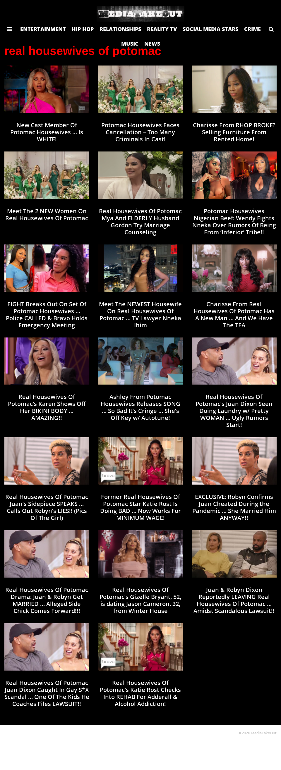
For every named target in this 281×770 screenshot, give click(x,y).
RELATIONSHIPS (120, 28)
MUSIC (129, 43)
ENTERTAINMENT (43, 28)
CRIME (252, 28)
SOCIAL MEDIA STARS (210, 28)
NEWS (152, 43)
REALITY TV (162, 28)
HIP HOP (83, 28)
